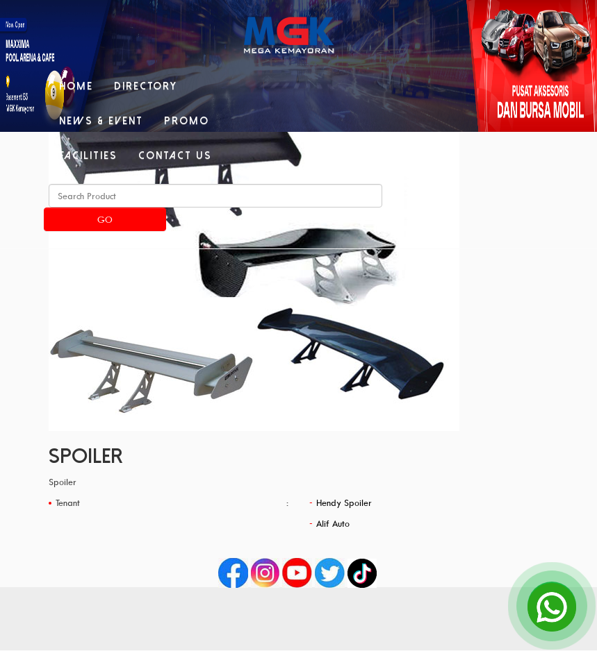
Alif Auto (333, 523)
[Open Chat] (552, 606)
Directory (145, 86)
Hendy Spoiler (344, 502)
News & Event (101, 120)
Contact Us (175, 155)
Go (105, 219)
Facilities (88, 155)
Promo (186, 120)
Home (76, 86)
